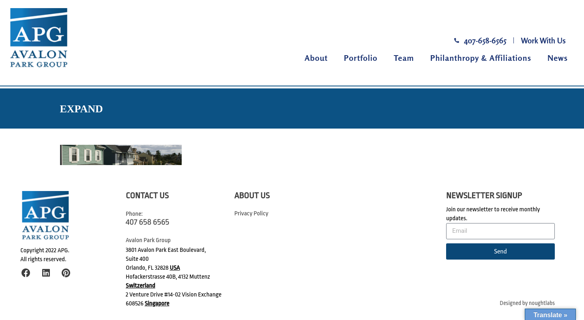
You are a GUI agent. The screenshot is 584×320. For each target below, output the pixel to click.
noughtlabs (542, 303)
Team (404, 58)
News (558, 58)
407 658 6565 (147, 221)
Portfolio (361, 58)
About (316, 58)
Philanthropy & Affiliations (480, 58)
